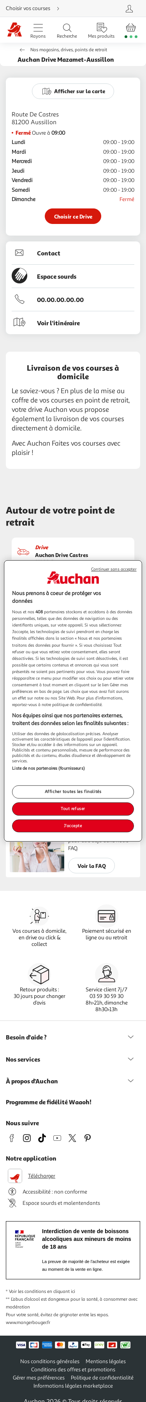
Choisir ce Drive (73, 216)
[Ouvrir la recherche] (67, 30)
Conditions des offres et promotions (73, 1369)
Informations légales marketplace (73, 1386)
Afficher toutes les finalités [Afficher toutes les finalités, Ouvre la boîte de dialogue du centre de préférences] (73, 791)
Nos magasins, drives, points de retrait (68, 50)
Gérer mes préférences (39, 1377)
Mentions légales (106, 1361)
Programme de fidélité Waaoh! (48, 1102)
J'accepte (73, 825)
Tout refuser (73, 808)
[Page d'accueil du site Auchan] (14, 30)
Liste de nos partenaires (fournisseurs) (48, 768)
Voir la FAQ (91, 865)
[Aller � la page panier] (131, 30)
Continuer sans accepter (113, 569)
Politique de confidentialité (102, 1377)
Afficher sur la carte (79, 91)
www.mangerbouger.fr (28, 1323)
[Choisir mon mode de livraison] (48, 8)
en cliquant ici (61, 1291)
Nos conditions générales (49, 1361)
